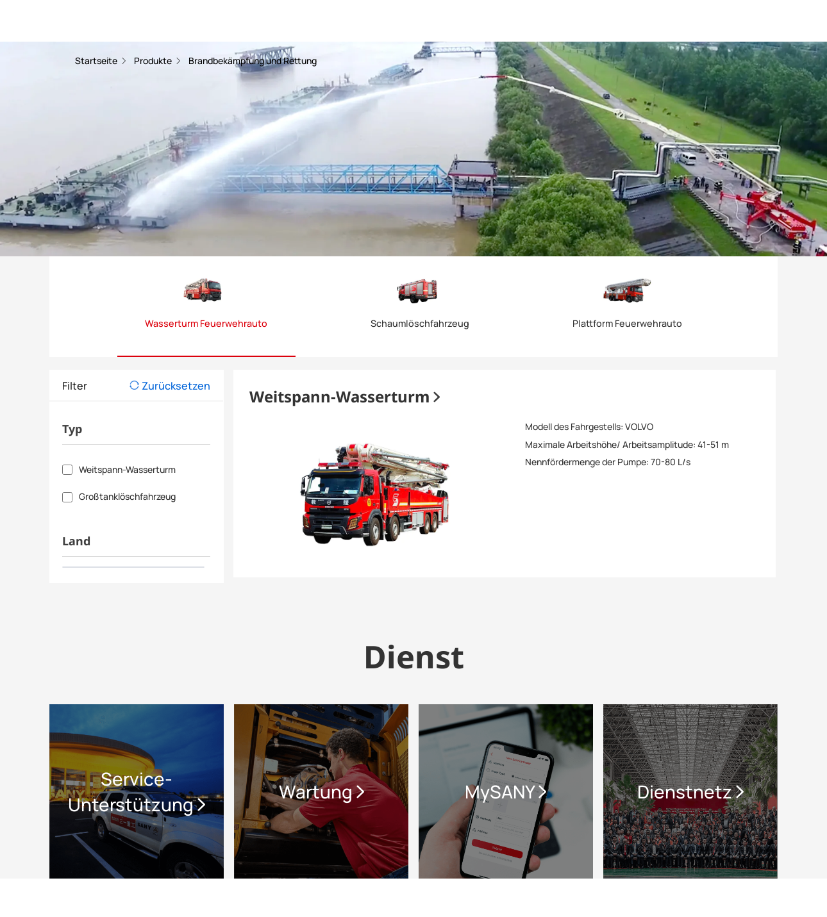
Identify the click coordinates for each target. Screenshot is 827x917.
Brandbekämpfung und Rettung (252, 60)
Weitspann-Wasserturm (344, 396)
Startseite (97, 60)
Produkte (154, 60)
